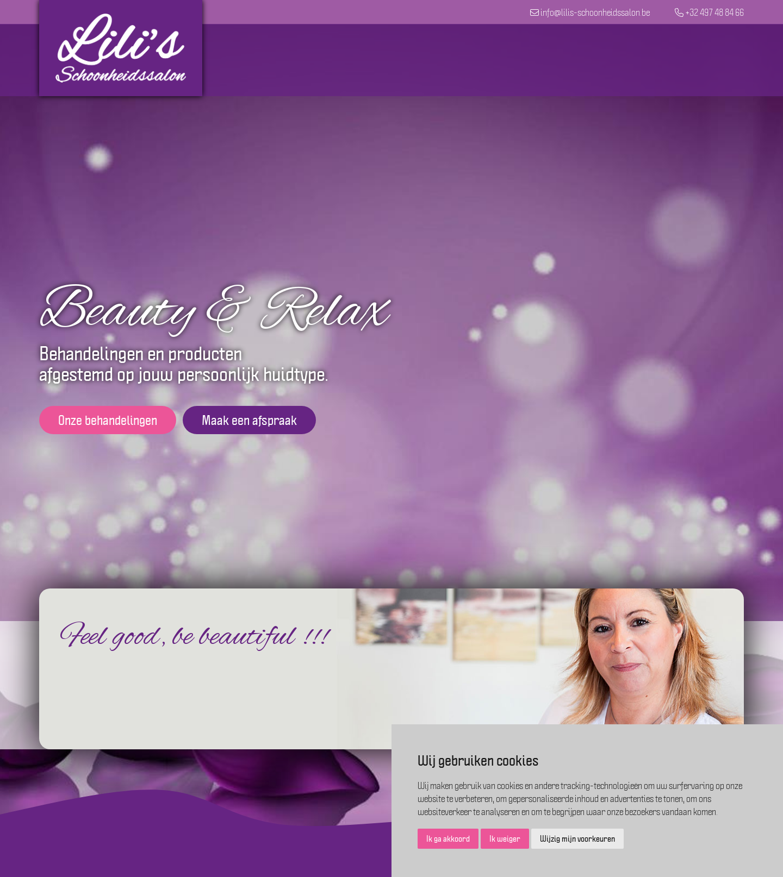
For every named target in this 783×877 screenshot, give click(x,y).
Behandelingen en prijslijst (476, 60)
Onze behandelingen (107, 419)
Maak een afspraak (249, 419)
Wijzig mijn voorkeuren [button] (577, 838)
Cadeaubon (591, 60)
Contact (719, 60)
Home (375, 60)
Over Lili (659, 60)
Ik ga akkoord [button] (448, 838)
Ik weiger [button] (504, 838)
